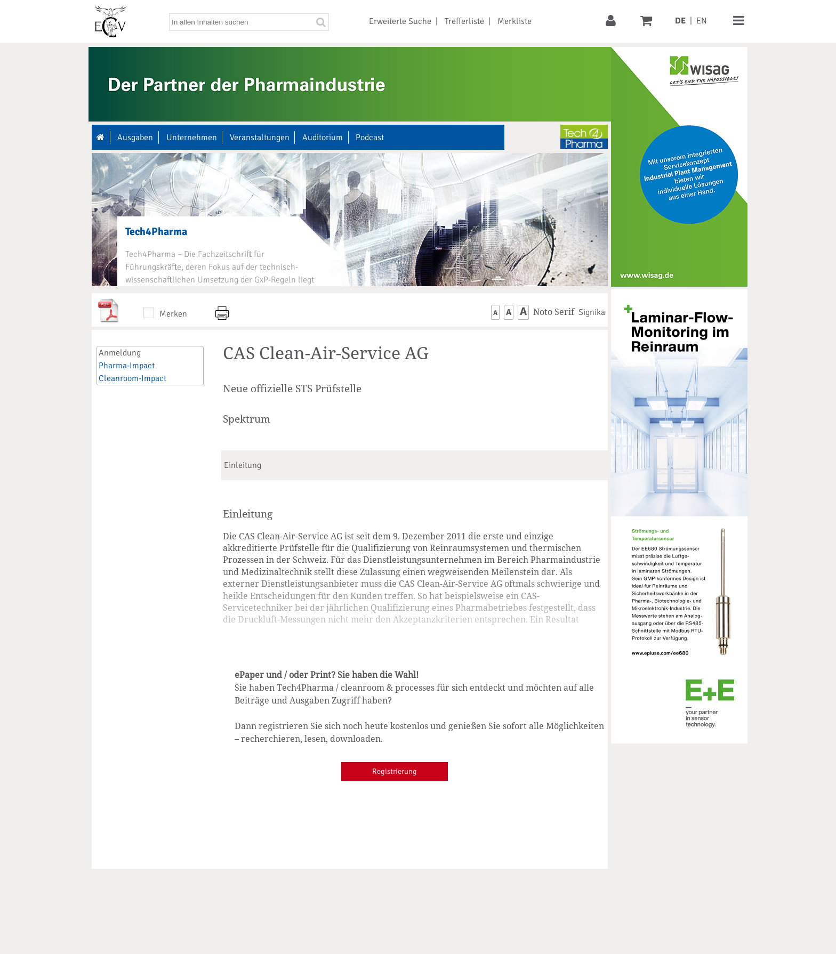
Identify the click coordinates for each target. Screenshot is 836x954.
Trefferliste (464, 21)
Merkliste (514, 21)
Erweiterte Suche (400, 21)
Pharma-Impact (127, 365)
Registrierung (394, 771)
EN (701, 20)
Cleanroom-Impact (132, 378)
